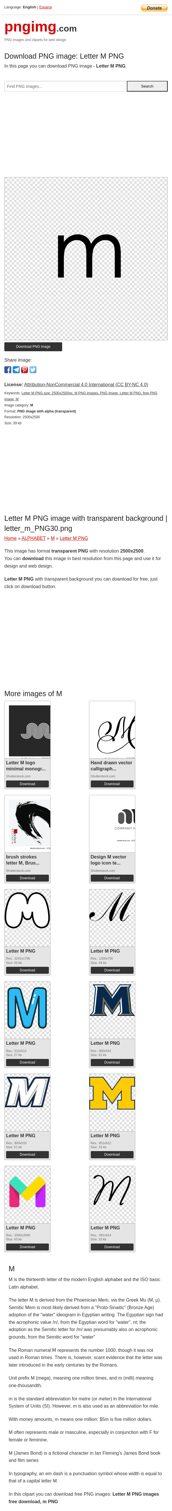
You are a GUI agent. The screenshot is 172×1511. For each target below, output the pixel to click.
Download (27, 784)
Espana (45, 7)
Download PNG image (33, 347)
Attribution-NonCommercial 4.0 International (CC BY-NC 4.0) (86, 384)
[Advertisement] (86, 136)
